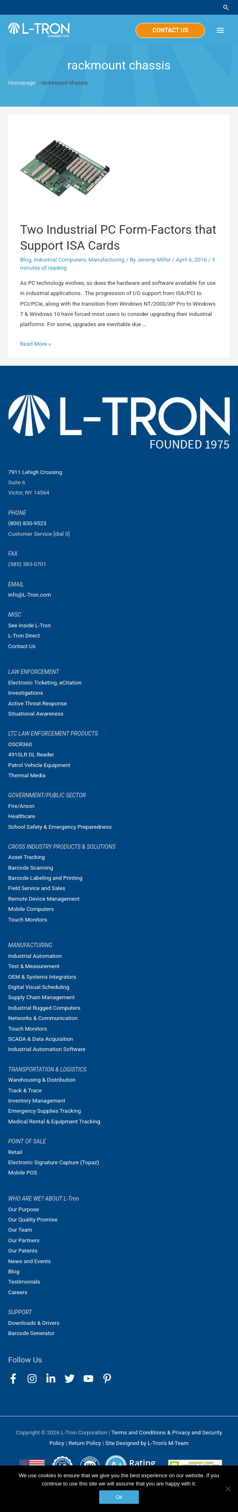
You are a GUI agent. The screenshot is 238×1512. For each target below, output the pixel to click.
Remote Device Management (44, 898)
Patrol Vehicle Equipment (39, 765)
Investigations (25, 692)
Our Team (20, 1229)
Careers (17, 1292)
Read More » (35, 343)
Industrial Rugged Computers (44, 1007)
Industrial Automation (35, 956)
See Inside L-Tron (29, 625)
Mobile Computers (31, 909)
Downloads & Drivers (34, 1323)
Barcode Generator (31, 1333)
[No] (228, 1489)
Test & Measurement (34, 966)
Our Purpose (23, 1209)
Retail (15, 1152)
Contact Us (22, 646)
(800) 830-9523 (27, 523)
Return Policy (85, 1443)
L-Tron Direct (24, 635)
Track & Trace (25, 1090)
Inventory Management (36, 1100)
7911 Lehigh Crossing (35, 472)
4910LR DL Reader (31, 754)
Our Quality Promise (33, 1219)
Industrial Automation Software (46, 1049)
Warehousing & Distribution (42, 1079)
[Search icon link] (226, 7)
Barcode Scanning (30, 867)
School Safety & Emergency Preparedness (60, 826)
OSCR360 (20, 744)
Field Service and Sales (36, 888)
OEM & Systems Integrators (42, 976)
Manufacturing (106, 259)
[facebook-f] (17, 1378)
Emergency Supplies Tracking (44, 1110)
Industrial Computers (60, 259)
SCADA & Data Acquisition (40, 1039)
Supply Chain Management (41, 997)
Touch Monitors (27, 919)
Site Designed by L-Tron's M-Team (147, 1443)
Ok (119, 1497)
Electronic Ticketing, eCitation (45, 682)
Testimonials (24, 1281)
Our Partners (24, 1240)
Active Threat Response (37, 703)
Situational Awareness (35, 713)
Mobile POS (22, 1172)
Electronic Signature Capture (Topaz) (53, 1162)
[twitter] (73, 1378)
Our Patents (23, 1250)
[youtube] (92, 1378)
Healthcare (21, 816)
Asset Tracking (26, 857)
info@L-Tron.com (29, 594)
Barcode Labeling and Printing (45, 878)
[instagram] (35, 1378)
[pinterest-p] (109, 1378)
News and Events (29, 1261)
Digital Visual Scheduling (38, 987)
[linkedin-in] (54, 1378)
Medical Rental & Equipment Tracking (54, 1121)
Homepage (22, 82)
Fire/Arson (21, 806)
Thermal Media (26, 775)
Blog (25, 259)
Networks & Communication (43, 1018)
